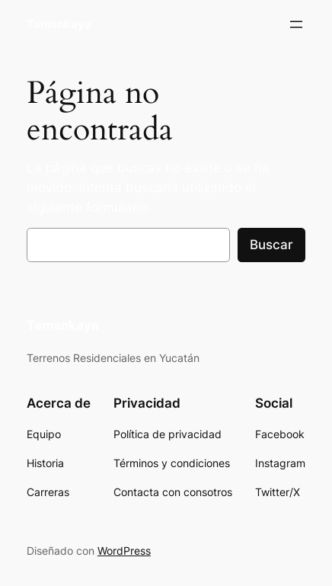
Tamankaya (59, 24)
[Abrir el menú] (296, 24)
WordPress (124, 550)
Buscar (271, 244)
